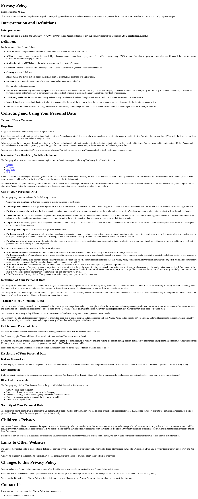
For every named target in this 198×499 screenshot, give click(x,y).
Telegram (10, 167)
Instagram (10, 169)
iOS (8, 172)
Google (9, 165)
